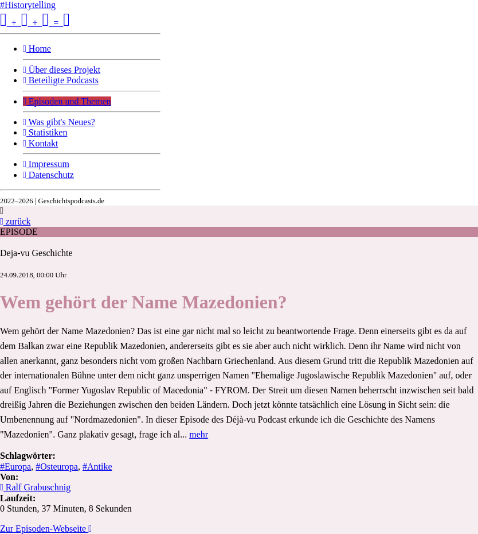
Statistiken (45, 132)
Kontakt (40, 143)
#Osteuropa (57, 466)
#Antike (97, 466)
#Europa (15, 466)
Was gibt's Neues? (59, 122)
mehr (198, 434)
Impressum (46, 164)
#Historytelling (28, 5)
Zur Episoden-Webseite (46, 528)
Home (37, 48)
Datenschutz (48, 175)
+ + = (35, 23)
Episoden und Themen (67, 101)
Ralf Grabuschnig (35, 487)
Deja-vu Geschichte (36, 253)
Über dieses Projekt (61, 70)
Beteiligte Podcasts (61, 80)
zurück (15, 221)
